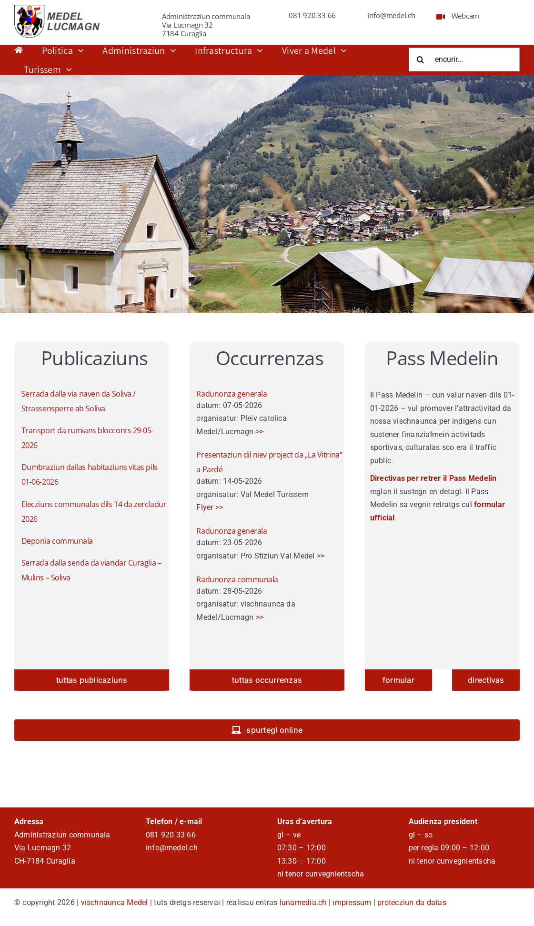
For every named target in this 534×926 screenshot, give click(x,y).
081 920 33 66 (312, 15)
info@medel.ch (391, 15)
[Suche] (421, 59)
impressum (351, 902)
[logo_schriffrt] (58, 8)
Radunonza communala (237, 579)
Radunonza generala (231, 393)
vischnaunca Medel (114, 902)
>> (259, 431)
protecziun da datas (411, 902)
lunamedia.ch (303, 902)
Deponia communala (57, 541)
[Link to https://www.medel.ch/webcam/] (440, 16)
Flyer (204, 507)
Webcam (466, 15)
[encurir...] (464, 59)
